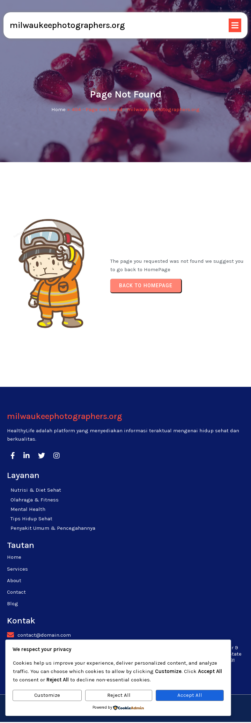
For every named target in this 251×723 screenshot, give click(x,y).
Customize (47, 695)
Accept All (189, 695)
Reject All (119, 695)
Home (58, 110)
